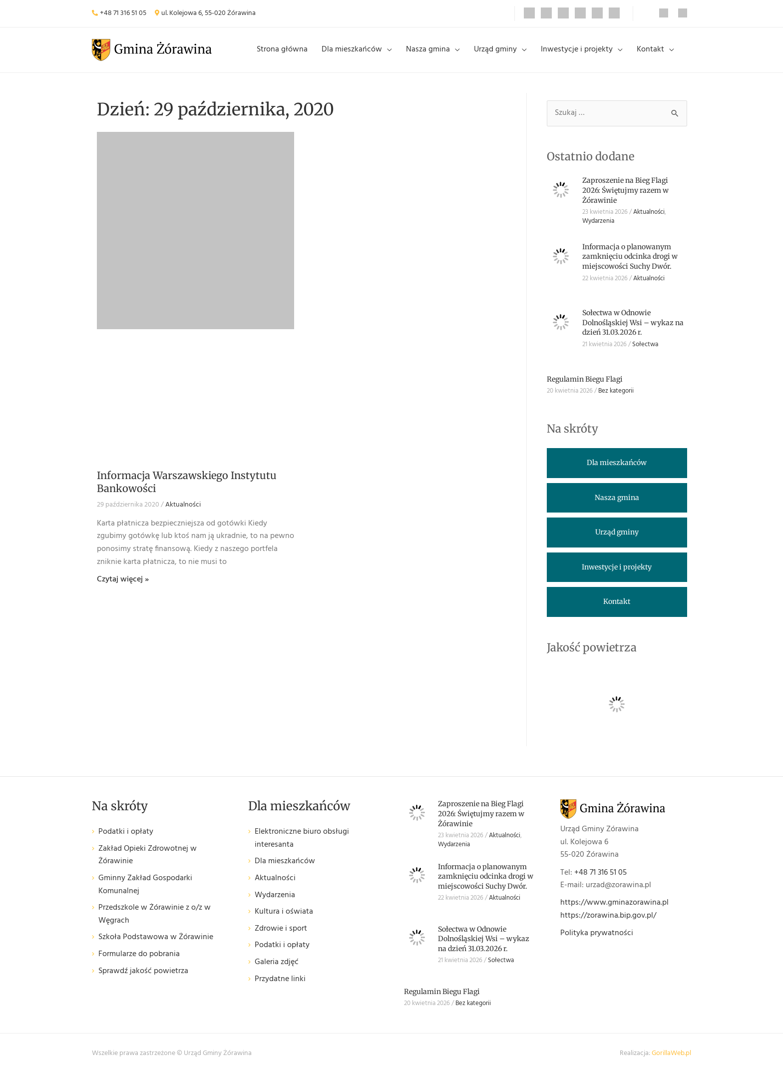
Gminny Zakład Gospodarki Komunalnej (145, 893)
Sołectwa (645, 352)
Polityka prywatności (596, 941)
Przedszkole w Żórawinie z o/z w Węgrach (154, 922)
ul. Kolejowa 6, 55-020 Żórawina (208, 13)
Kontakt (651, 53)
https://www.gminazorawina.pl (614, 910)
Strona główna (293, 53)
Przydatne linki (280, 987)
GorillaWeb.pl (671, 1061)
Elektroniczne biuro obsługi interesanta (302, 846)
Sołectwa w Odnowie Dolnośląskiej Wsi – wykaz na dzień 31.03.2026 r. (633, 330)
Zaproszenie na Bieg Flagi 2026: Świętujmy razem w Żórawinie (625, 198)
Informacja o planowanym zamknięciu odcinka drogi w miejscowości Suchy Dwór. (630, 264)
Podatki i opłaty (125, 840)
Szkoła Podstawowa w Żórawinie (155, 945)
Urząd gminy (500, 53)
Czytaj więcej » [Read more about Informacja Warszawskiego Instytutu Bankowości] (123, 587)
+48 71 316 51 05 (123, 13)
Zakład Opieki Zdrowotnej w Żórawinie (147, 863)
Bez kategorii (616, 399)
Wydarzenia (598, 229)
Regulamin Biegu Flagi (585, 386)
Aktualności (183, 513)
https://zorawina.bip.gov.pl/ (608, 923)
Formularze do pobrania (139, 962)
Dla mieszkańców (361, 53)
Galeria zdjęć (277, 970)
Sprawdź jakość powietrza (143, 979)
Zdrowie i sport (281, 936)
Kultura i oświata (284, 920)
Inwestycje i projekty (580, 53)
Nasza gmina (435, 53)
